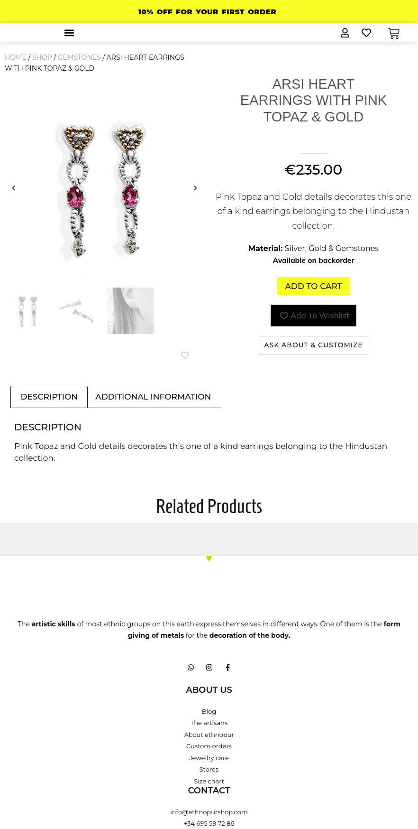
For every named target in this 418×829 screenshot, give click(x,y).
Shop (42, 57)
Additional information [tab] (153, 397)
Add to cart (313, 286)
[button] (69, 32)
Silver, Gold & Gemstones (332, 248)
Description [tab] (49, 397)
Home (16, 57)
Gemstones (79, 57)
